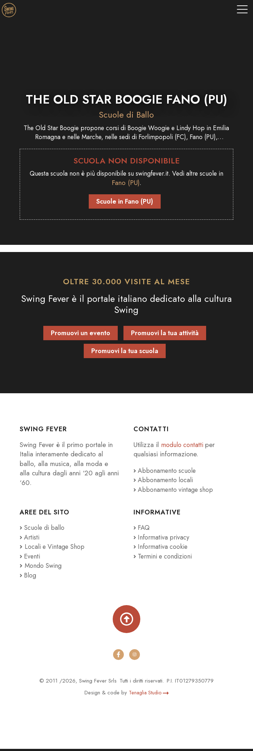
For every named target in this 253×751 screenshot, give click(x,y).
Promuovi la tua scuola (124, 352)
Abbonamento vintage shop (175, 491)
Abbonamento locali (164, 482)
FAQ (142, 529)
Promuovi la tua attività (165, 334)
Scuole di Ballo (126, 114)
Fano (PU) (139, 184)
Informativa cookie (162, 548)
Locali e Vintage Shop (56, 548)
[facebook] (118, 656)
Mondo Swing (44, 567)
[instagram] (135, 656)
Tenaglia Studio (148, 694)
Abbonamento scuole (166, 472)
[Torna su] (127, 621)
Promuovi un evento (80, 334)
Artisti (30, 539)
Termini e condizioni (164, 558)
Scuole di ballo (44, 529)
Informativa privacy (162, 539)
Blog (29, 577)
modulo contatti (184, 446)
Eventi (31, 558)
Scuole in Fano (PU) (124, 203)
